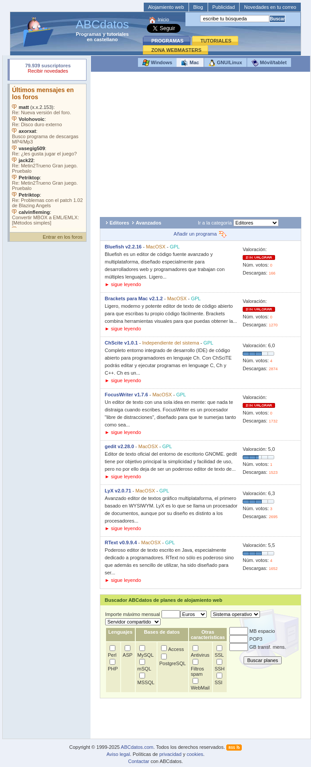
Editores (119, 222)
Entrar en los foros (63, 237)
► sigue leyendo (123, 284)
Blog (198, 7)
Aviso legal (118, 754)
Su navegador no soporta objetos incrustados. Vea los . (48, 156)
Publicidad (224, 7)
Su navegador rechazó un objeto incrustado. (48, 69)
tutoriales (118, 34)
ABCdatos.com (137, 747)
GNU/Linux (225, 62)
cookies (195, 754)
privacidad (170, 754)
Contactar (139, 761)
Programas (88, 34)
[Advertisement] (200, 144)
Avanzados (148, 222)
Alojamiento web (166, 7)
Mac (190, 62)
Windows (157, 62)
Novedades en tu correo (270, 7)
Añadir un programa (200, 233)
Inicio (163, 19)
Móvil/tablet (269, 62)
